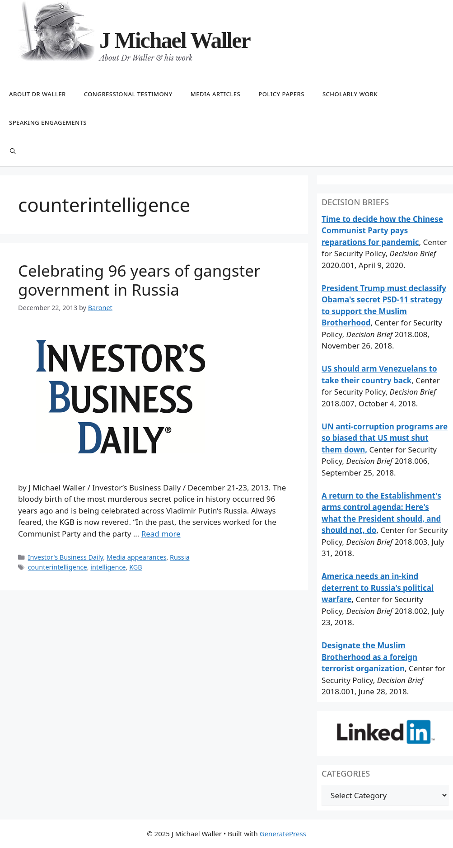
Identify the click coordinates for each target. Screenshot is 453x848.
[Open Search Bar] (13, 151)
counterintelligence (57, 567)
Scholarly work (350, 94)
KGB (135, 567)
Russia (180, 557)
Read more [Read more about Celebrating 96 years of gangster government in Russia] (161, 533)
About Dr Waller (37, 94)
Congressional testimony (128, 94)
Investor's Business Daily (65, 557)
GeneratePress (283, 833)
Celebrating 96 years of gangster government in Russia (139, 280)
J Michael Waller (174, 40)
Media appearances (136, 557)
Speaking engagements (48, 122)
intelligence (108, 567)
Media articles (215, 94)
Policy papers (281, 94)
